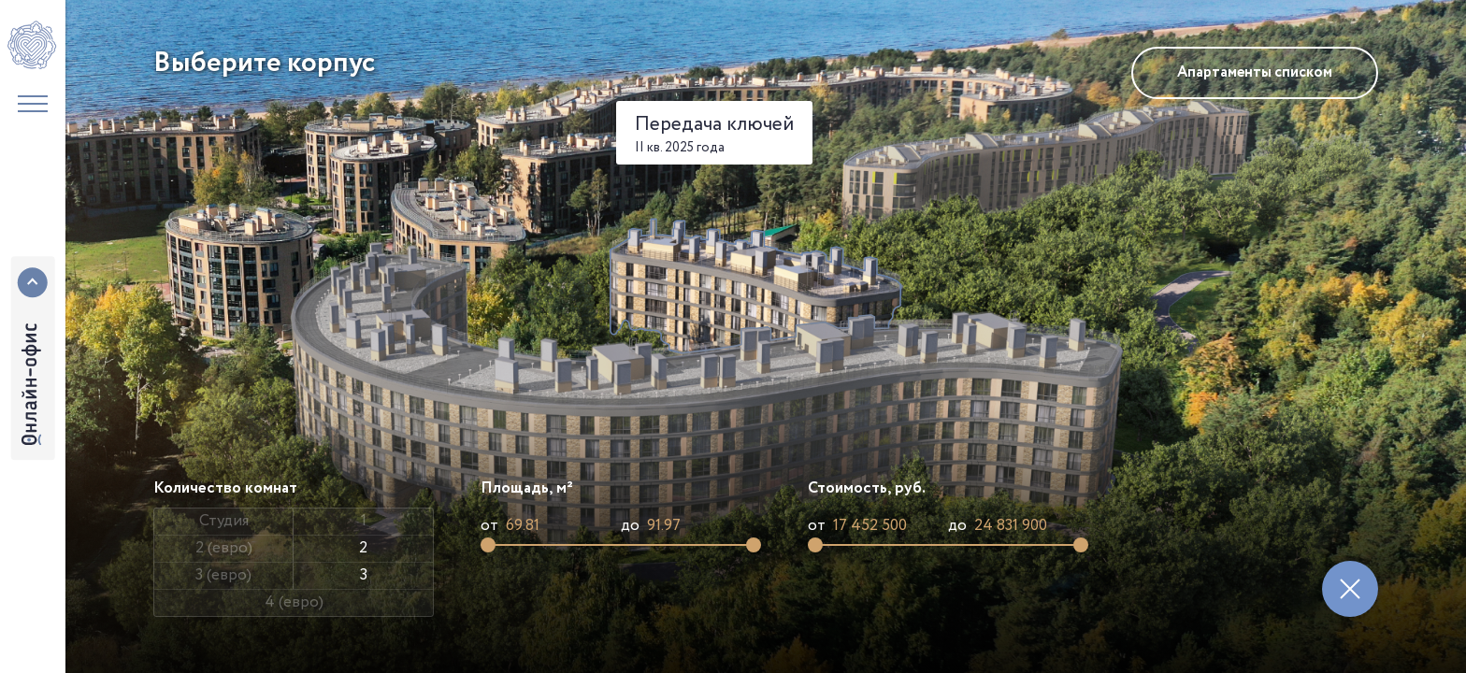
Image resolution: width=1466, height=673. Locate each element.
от (489, 526)
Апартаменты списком (1254, 72)
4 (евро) (294, 602)
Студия (224, 521)
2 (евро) (223, 548)
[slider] (488, 544)
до (630, 526)
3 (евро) (223, 575)
